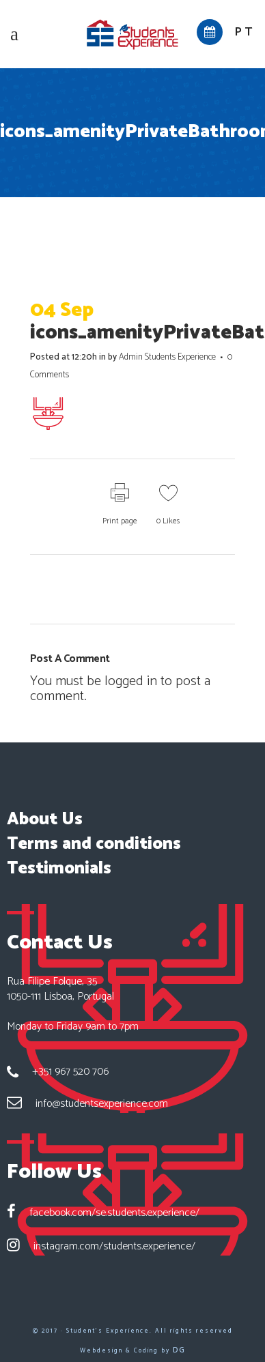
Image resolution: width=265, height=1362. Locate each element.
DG (179, 1350)
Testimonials (59, 868)
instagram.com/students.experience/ (114, 1246)
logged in (130, 681)
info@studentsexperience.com (102, 1104)
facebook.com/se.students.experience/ (114, 1213)
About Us (45, 819)
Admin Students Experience (167, 357)
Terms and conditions (94, 844)
